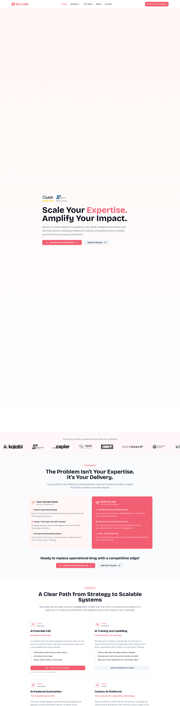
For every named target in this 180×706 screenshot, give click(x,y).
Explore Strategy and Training (122, 673)
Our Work (88, 4)
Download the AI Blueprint (62, 242)
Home (64, 4)
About (98, 4)
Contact (108, 4)
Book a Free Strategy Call (157, 4)
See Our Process (110, 565)
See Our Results (96, 242)
